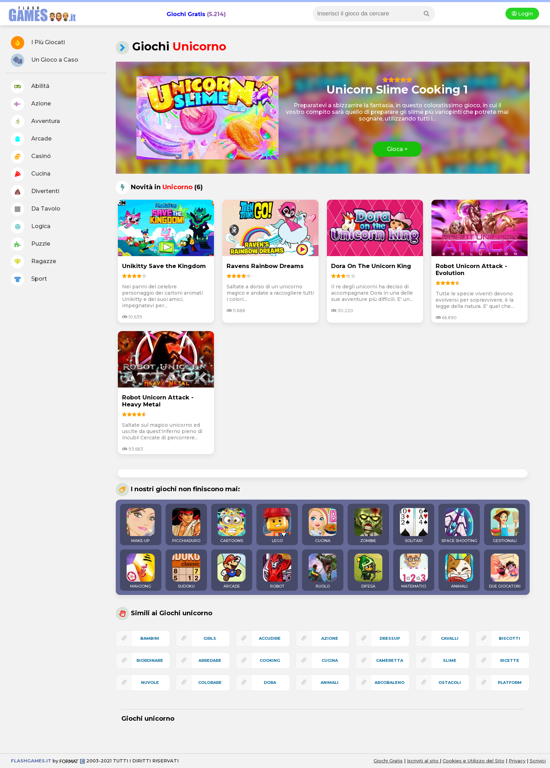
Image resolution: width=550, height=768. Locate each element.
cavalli (449, 638)
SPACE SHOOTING (459, 525)
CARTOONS (231, 525)
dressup (390, 638)
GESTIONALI (505, 525)
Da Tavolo (35, 209)
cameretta (389, 660)
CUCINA (323, 525)
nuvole (150, 682)
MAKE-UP (141, 525)
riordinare (149, 660)
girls (209, 638)
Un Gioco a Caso (44, 60)
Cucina (31, 174)
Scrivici (538, 760)
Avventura (35, 121)
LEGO (277, 525)
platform (510, 682)
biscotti (509, 638)
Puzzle (30, 244)
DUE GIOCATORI (505, 571)
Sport (29, 279)
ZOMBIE (368, 525)
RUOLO (323, 571)
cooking (270, 660)
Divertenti (35, 191)
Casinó (31, 156)
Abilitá (30, 86)
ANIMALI (459, 571)
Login (522, 14)
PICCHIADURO (186, 525)
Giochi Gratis (186, 14)
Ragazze (33, 261)
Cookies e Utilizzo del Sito (473, 760)
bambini (149, 638)
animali (329, 682)
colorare (210, 682)
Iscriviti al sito (423, 760)
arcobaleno (389, 682)
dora (270, 682)
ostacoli (449, 682)
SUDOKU (186, 571)
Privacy (517, 760)
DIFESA (368, 571)
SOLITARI (414, 525)
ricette (509, 660)
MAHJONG (141, 571)
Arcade (31, 139)
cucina (330, 660)
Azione (31, 104)
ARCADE (231, 571)
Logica (31, 226)
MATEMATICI (414, 571)
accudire (270, 638)
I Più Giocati (38, 42)
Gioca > (397, 149)
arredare (210, 660)
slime (449, 660)
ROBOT (277, 571)
